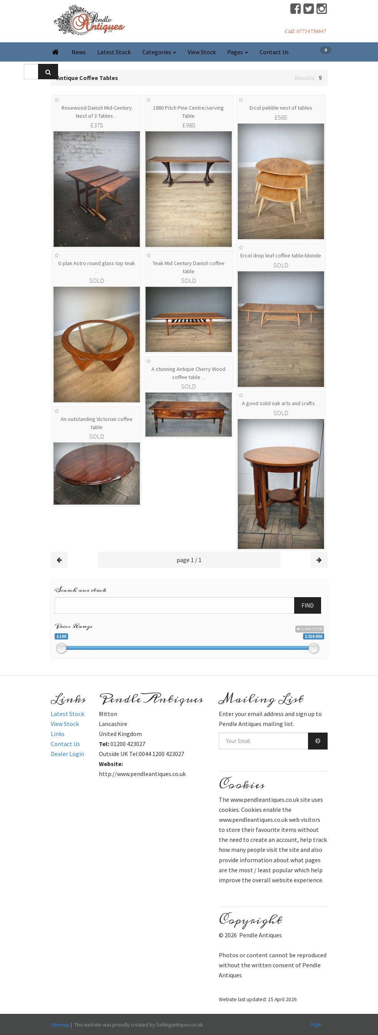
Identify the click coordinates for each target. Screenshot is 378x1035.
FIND (307, 605)
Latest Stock (114, 52)
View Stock (202, 52)
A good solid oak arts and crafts (281, 403)
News (79, 52)
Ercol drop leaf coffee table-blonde (280, 255)
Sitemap (60, 1024)
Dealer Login (67, 754)
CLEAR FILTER (309, 628)
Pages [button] (237, 52)
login (316, 1024)
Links (58, 734)
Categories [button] (159, 52)
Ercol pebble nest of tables (281, 107)
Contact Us (274, 52)
